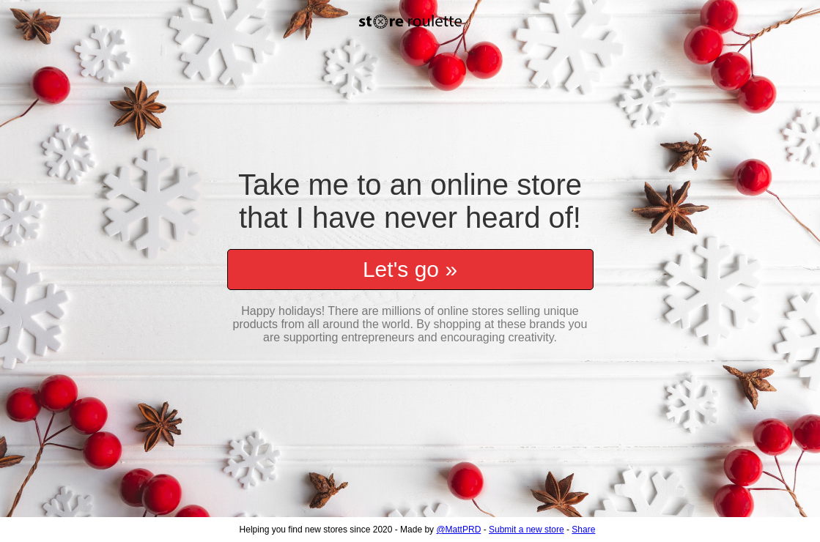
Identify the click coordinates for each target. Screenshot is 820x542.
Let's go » (410, 262)
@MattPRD (458, 529)
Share (583, 529)
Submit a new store (526, 529)
